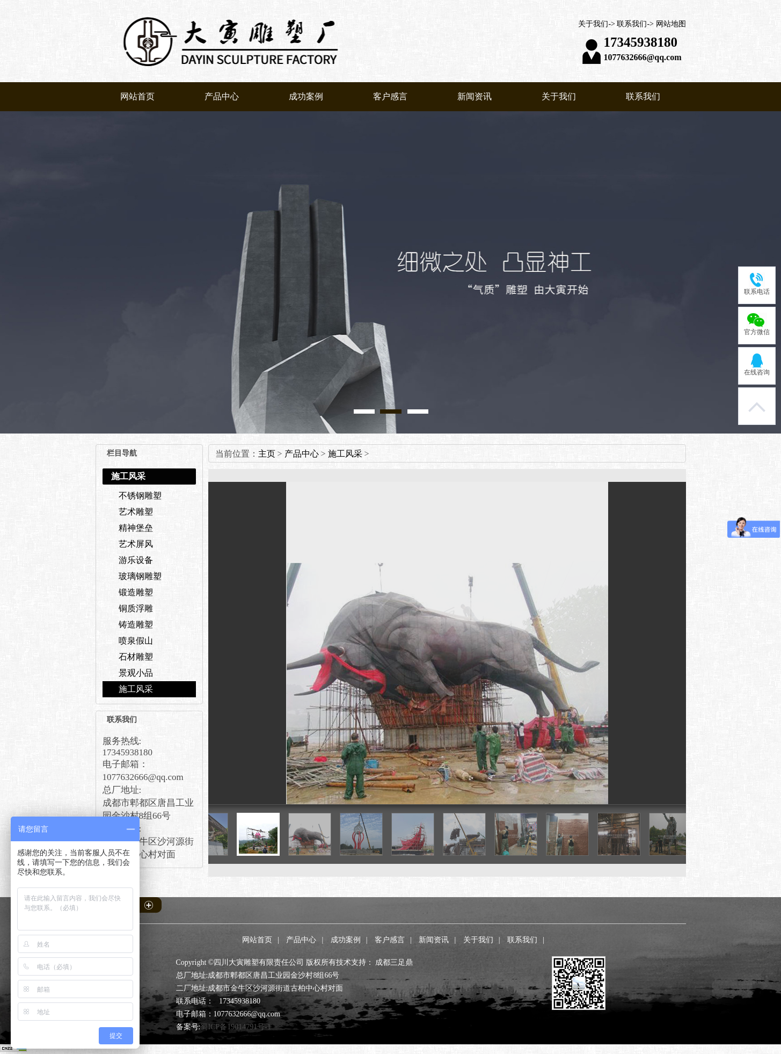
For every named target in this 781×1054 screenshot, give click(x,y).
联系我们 (632, 24)
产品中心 (222, 96)
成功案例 (306, 96)
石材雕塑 (136, 656)
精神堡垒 (136, 527)
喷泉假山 (136, 640)
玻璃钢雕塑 (140, 576)
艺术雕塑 (136, 511)
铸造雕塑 (136, 624)
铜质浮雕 (136, 608)
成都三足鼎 (394, 962)
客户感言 (390, 96)
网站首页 (137, 96)
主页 (266, 453)
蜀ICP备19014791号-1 (235, 1027)
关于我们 (593, 24)
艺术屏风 (136, 543)
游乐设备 (136, 560)
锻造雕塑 (136, 592)
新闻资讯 (474, 96)
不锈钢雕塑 (140, 495)
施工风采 (136, 689)
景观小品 (136, 672)
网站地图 (671, 24)
